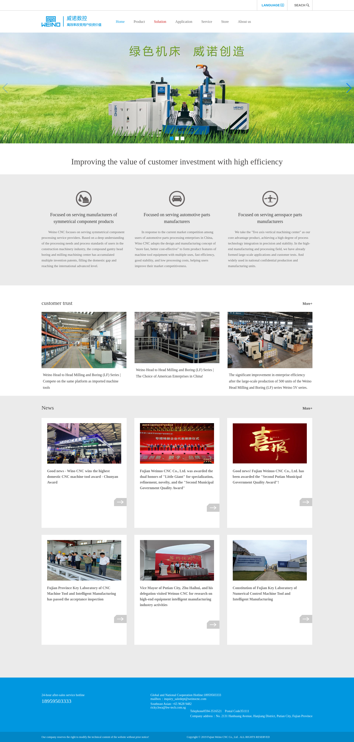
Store (225, 22)
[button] (171, 138)
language (271, 5)
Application (183, 22)
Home (120, 22)
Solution (160, 22)
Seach (299, 5)
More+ (307, 304)
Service (206, 22)
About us (244, 22)
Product (139, 22)
